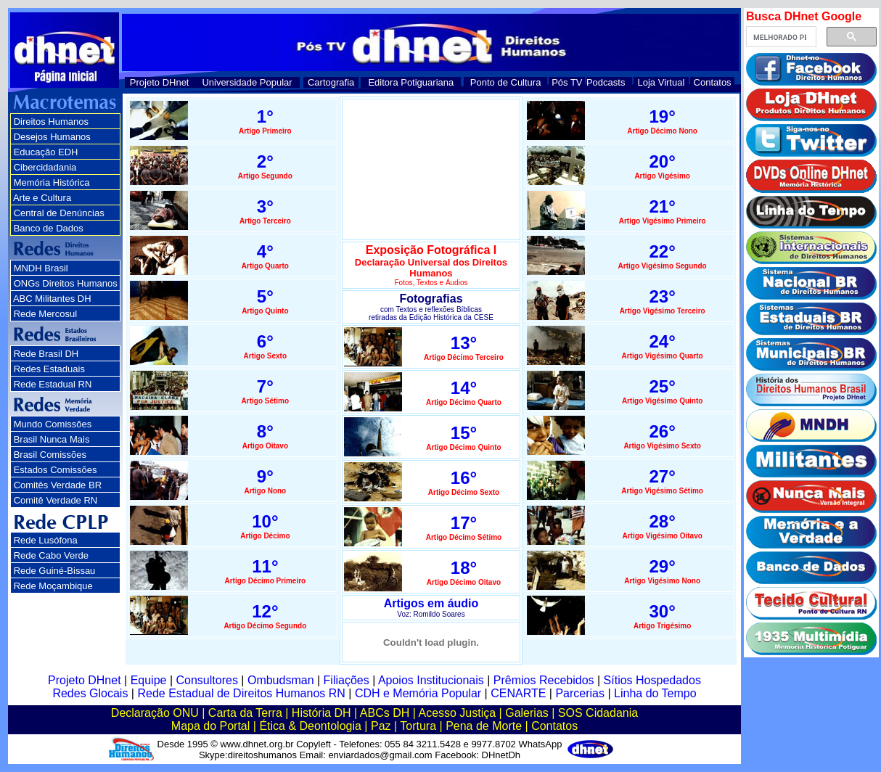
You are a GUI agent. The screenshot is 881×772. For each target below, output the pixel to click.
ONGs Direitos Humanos (66, 283)
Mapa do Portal (210, 726)
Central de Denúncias (59, 213)
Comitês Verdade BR (58, 485)
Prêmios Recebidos (543, 680)
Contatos (713, 82)
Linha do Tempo (655, 693)
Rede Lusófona (46, 540)
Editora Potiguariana (411, 82)
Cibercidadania (45, 167)
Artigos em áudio (431, 603)
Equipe (149, 680)
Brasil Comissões (50, 454)
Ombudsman (280, 680)
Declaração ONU (155, 713)
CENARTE (518, 693)
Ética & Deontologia (310, 726)
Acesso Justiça (457, 713)
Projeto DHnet (159, 82)
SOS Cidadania (598, 713)
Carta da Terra (245, 713)
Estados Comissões (55, 469)
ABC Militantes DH (52, 298)
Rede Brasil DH (46, 353)
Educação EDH (46, 152)
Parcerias (580, 693)
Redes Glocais (90, 693)
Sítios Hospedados (652, 680)
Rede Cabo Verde (51, 555)
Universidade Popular (247, 82)
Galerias (527, 713)
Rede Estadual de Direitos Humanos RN (241, 693)
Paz (381, 726)
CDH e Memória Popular (418, 693)
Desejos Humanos (52, 136)
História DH (321, 713)
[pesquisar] (779, 37)
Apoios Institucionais (431, 680)
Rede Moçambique (53, 585)
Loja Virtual (661, 82)
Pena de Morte (484, 726)
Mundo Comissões (53, 424)
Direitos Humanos (51, 121)
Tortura (418, 726)
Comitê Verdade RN (56, 500)
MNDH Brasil (41, 268)
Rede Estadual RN (53, 384)
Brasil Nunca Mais (52, 439)
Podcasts (605, 82)
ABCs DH (384, 713)
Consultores (207, 680)
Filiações (346, 680)
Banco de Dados (48, 228)
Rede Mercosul (45, 313)
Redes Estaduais (49, 369)
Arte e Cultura (42, 197)
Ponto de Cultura (505, 82)
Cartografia (331, 82)
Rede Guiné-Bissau (55, 570)
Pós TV (567, 82)
